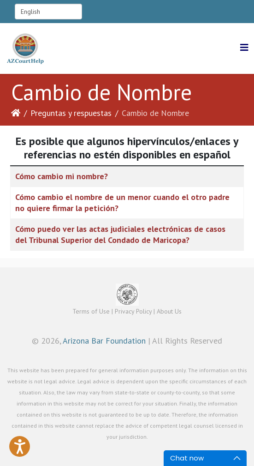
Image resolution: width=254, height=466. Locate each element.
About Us (169, 311)
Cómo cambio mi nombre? (61, 176)
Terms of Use (91, 311)
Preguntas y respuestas (71, 113)
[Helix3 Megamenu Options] (244, 48)
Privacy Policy (133, 311)
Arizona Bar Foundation (104, 340)
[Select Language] (48, 11)
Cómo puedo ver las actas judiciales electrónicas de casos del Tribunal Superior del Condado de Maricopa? (120, 234)
